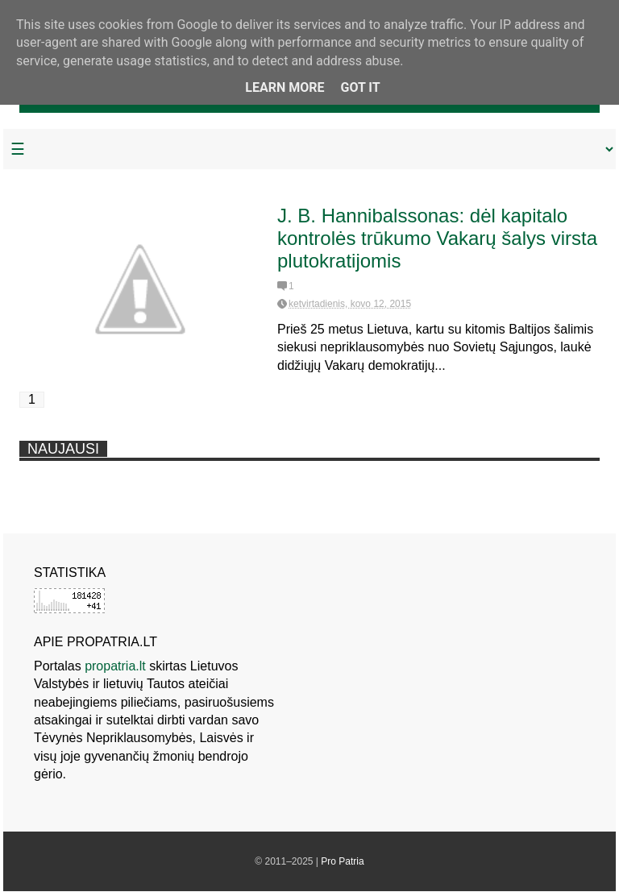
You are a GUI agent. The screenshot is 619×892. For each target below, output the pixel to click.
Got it (360, 87)
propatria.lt (115, 666)
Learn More (284, 87)
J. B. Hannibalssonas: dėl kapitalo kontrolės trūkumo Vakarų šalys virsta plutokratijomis (437, 238)
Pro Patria (342, 861)
